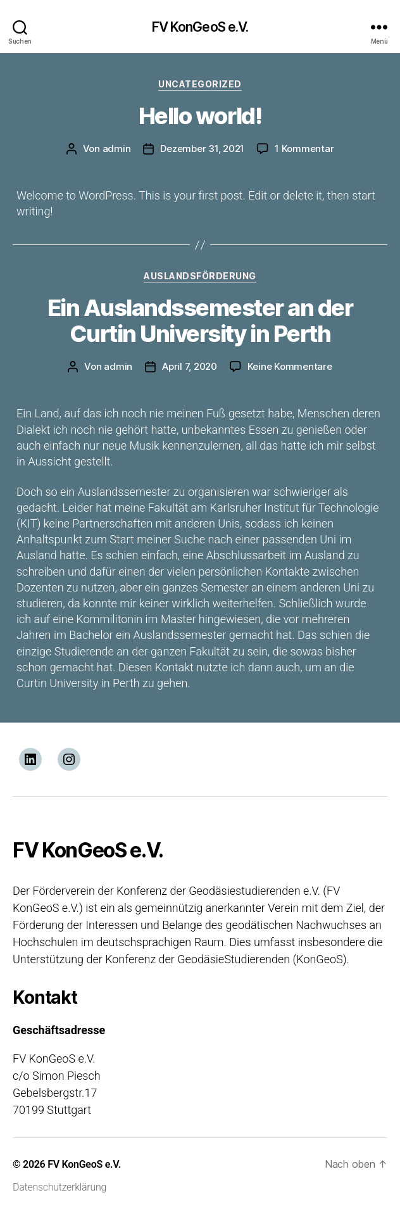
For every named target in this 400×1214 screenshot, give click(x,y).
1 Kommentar (304, 148)
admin (117, 148)
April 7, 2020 (189, 366)
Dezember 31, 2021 (202, 148)
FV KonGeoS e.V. (200, 27)
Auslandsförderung (200, 275)
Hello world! (200, 116)
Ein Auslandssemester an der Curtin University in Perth (200, 321)
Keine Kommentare (289, 366)
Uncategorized (200, 84)
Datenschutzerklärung (59, 1187)
